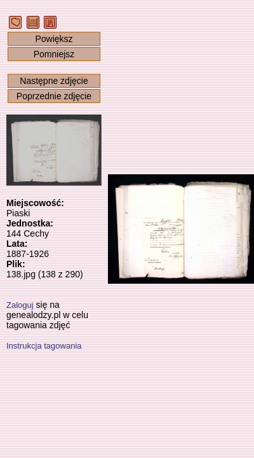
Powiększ (53, 39)
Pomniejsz (54, 54)
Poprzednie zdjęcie (54, 96)
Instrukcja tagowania (44, 345)
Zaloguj (20, 305)
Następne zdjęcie (54, 81)
